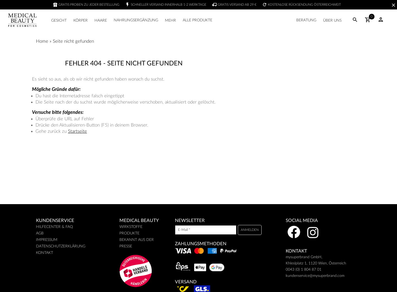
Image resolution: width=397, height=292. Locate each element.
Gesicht (59, 20)
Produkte (129, 233)
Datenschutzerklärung (60, 246)
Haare (101, 20)
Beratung (306, 20)
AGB (40, 233)
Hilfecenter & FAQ (54, 227)
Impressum (46, 240)
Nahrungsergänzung (136, 20)
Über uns (332, 20)
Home (42, 41)
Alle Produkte (197, 20)
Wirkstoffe (130, 227)
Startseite (77, 131)
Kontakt (44, 253)
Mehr (170, 20)
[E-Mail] (206, 230)
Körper (80, 20)
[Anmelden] (250, 230)
